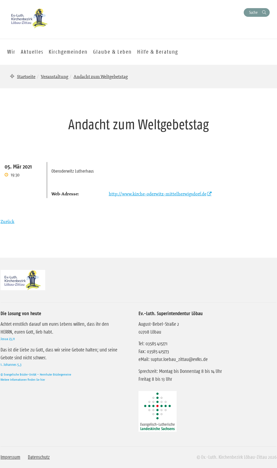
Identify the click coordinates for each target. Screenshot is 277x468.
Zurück (7, 221)
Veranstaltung (54, 76)
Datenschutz (39, 457)
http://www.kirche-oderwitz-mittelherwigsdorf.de (157, 194)
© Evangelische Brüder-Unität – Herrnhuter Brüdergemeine (36, 374)
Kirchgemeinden (68, 52)
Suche (253, 12)
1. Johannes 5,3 (11, 364)
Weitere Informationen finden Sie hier (23, 379)
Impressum (10, 457)
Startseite (26, 76)
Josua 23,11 (8, 338)
